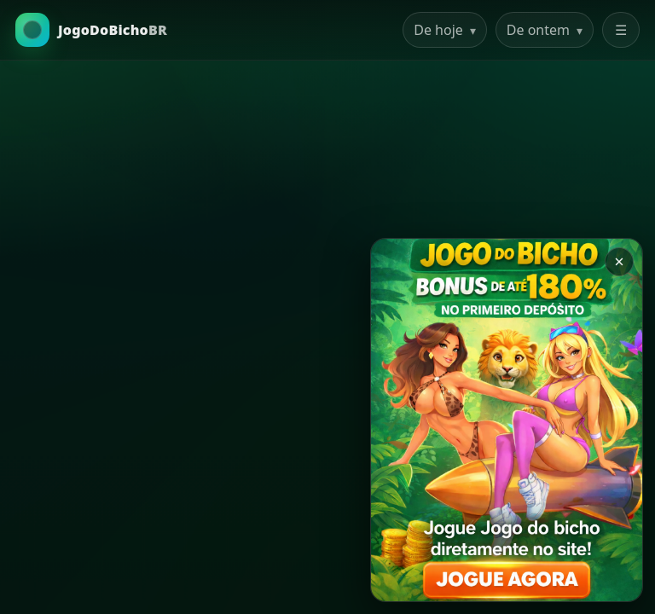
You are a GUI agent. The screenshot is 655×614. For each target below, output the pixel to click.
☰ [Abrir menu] (621, 29)
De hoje (445, 29)
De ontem (545, 29)
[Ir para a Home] (91, 30)
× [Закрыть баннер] (618, 261)
